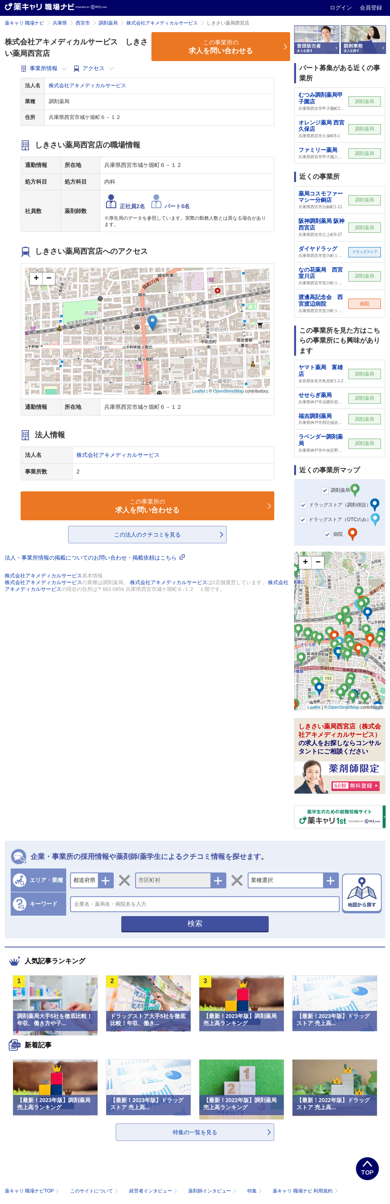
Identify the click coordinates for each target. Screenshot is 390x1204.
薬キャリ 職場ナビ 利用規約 (305, 1191)
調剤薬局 (108, 23)
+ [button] (36, 279)
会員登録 (371, 7)
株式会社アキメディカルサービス (162, 23)
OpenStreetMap (228, 391)
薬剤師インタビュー (213, 1191)
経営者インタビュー (154, 1191)
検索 (195, 923)
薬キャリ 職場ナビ (24, 23)
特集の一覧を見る (195, 1132)
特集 (255, 1191)
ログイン (342, 7)
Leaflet (198, 391)
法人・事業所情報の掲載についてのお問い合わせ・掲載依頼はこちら (95, 557)
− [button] (49, 279)
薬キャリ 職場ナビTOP (33, 1191)
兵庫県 (60, 23)
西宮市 (83, 23)
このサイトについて (95, 1191)
